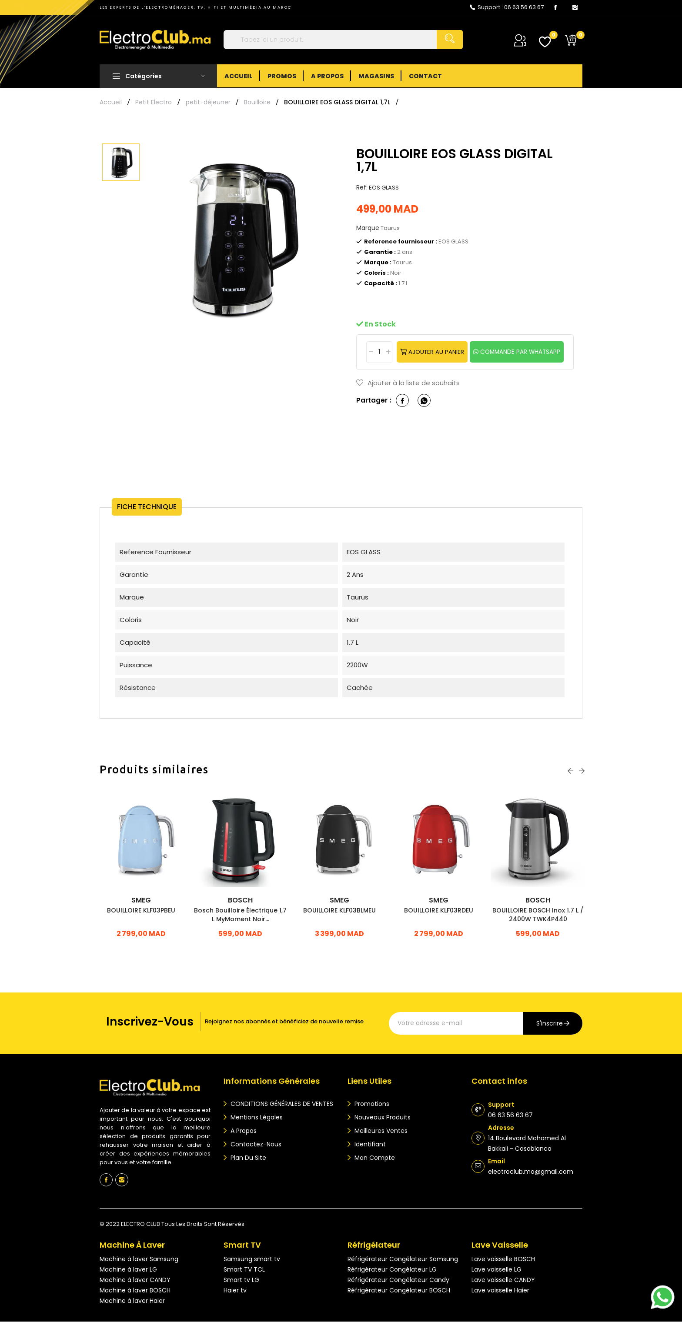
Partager (402, 400)
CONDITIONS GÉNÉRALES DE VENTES (281, 1104)
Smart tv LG (241, 1280)
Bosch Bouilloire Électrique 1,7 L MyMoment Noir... (240, 915)
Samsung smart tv (252, 1259)
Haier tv (235, 1290)
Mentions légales (256, 1117)
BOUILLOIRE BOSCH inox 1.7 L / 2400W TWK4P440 (537, 915)
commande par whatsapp (520, 352)
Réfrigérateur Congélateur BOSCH (399, 1290)
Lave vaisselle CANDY (503, 1280)
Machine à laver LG (128, 1269)
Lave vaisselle (499, 1245)
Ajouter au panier (434, 352)
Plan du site (247, 1158)
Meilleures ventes (380, 1131)
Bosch (240, 900)
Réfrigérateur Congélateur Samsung (403, 1259)
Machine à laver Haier (132, 1301)
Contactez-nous (255, 1144)
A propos (243, 1131)
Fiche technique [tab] (154, 507)
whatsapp (424, 400)
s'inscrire (549, 1023)
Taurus (390, 228)
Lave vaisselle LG (496, 1269)
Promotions (371, 1104)
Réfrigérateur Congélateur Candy (398, 1280)
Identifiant (369, 1144)
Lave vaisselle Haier (500, 1290)
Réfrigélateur (374, 1245)
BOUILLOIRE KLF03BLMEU (339, 910)
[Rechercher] (343, 39)
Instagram (575, 7)
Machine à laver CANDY (135, 1280)
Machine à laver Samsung (139, 1259)
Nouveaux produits (382, 1117)
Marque (367, 227)
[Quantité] (377, 352)
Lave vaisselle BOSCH (503, 1259)
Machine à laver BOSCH (135, 1290)
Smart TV (242, 1245)
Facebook (555, 7)
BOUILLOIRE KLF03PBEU (141, 910)
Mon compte (374, 1158)
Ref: (362, 187)
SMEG (141, 900)
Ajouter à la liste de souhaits (408, 383)
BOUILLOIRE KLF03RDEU (438, 910)
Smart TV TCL (244, 1269)
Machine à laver (132, 1245)
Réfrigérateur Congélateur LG (392, 1269)
